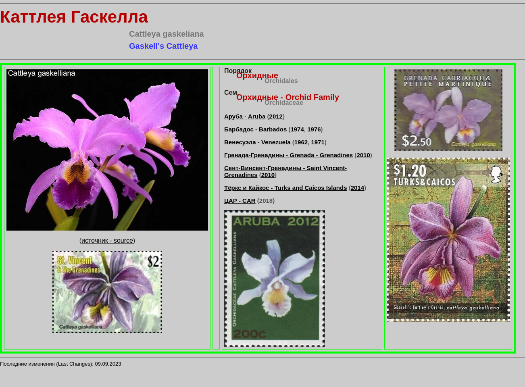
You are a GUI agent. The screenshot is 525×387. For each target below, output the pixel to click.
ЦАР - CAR (240, 200)
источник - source (107, 240)
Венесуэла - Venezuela (257, 142)
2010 (363, 155)
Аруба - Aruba (244, 116)
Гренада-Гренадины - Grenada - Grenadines (288, 155)
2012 (276, 116)
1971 (317, 142)
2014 (357, 187)
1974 (297, 129)
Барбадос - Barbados (255, 129)
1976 (314, 129)
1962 (301, 142)
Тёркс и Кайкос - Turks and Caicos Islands (285, 187)
